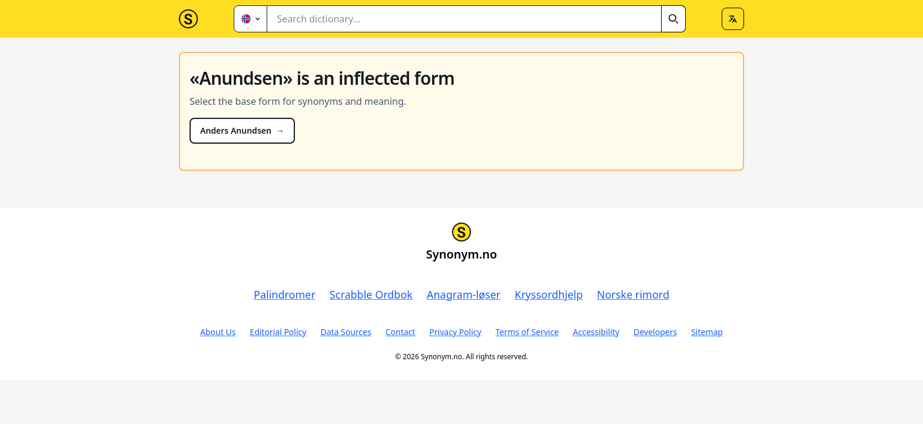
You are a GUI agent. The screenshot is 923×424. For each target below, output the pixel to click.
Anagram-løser (463, 294)
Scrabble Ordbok (371, 294)
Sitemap (707, 331)
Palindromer (285, 294)
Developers (655, 331)
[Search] (673, 18)
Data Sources (345, 331)
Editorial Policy (278, 331)
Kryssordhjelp (548, 294)
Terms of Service (527, 331)
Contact (401, 331)
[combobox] (476, 18)
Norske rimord (633, 294)
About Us (217, 331)
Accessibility (596, 331)
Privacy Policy (455, 331)
